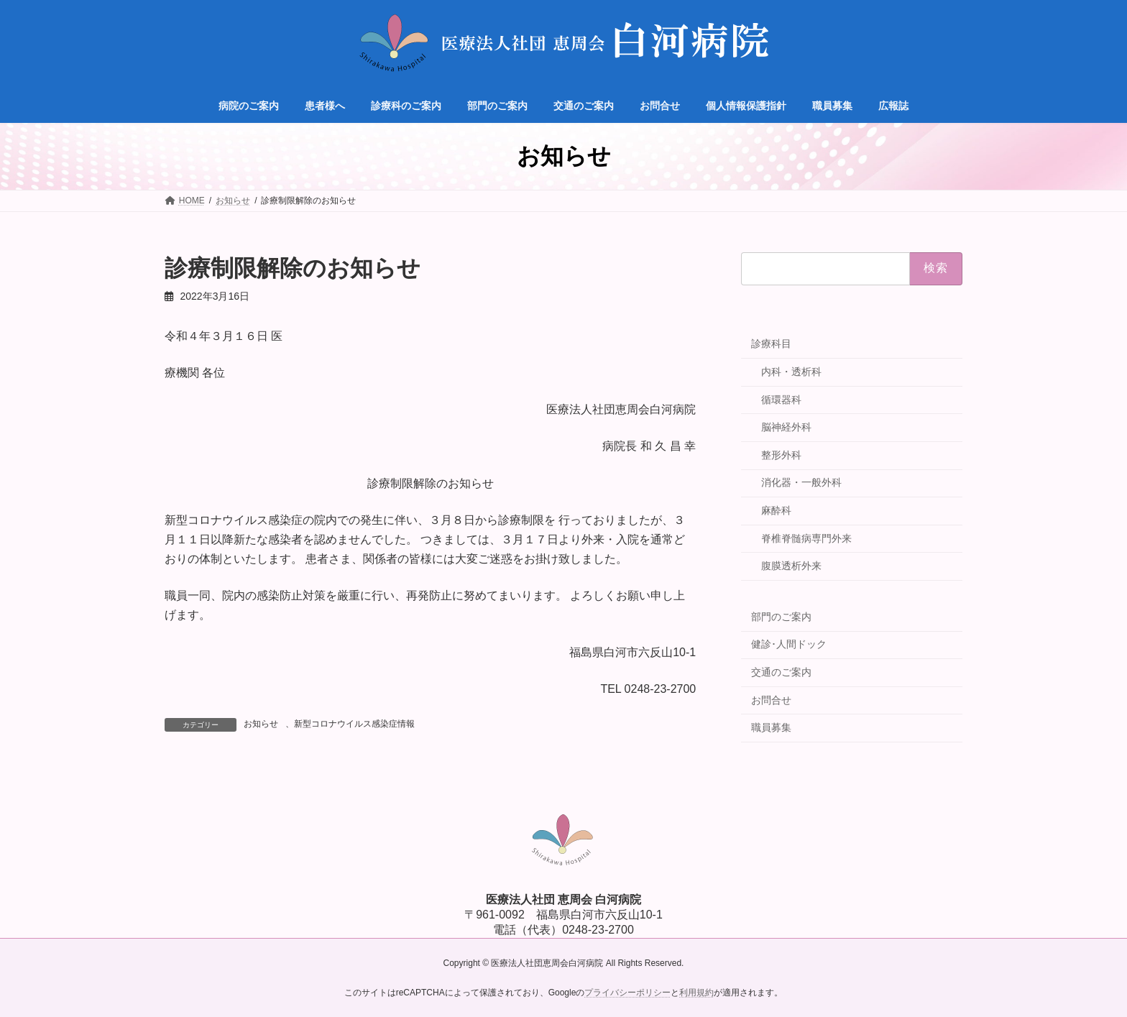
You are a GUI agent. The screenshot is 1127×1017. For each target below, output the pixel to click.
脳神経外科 (786, 427)
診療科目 (771, 343)
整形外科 (781, 455)
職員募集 (771, 727)
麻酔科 (776, 510)
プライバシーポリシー (627, 993)
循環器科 (781, 399)
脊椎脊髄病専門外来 (806, 538)
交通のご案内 (781, 672)
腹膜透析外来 (791, 565)
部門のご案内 (781, 616)
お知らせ (261, 724)
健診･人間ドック (789, 644)
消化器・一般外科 (801, 482)
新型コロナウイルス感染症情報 (354, 724)
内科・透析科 (791, 371)
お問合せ (771, 700)
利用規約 (696, 993)
